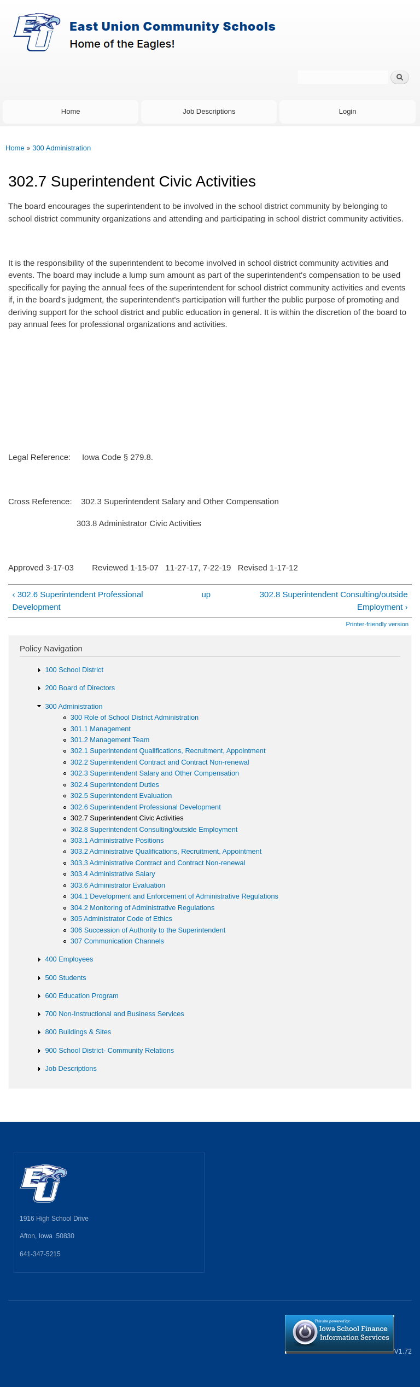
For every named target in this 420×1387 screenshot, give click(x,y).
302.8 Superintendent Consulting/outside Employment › (334, 600)
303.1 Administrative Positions (117, 840)
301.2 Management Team (110, 740)
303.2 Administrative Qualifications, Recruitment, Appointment (166, 851)
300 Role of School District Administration (135, 717)
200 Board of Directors (80, 688)
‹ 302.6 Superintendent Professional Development (77, 600)
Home (70, 111)
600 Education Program (81, 996)
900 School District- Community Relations (109, 1050)
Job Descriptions (209, 111)
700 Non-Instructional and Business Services (114, 1014)
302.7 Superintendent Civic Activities (127, 818)
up (206, 594)
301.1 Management (101, 729)
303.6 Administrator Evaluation (118, 885)
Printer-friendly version (377, 624)
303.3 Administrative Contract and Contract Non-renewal (158, 863)
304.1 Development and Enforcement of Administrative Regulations (174, 896)
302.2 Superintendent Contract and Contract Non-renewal (160, 762)
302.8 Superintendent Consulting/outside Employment (154, 829)
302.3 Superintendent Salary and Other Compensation (155, 773)
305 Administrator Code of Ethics (121, 918)
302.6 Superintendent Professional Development (146, 807)
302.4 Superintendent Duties (115, 784)
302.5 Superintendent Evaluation (121, 795)
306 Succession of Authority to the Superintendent (148, 930)
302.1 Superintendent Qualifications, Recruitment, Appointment (168, 751)
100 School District (74, 670)
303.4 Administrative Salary (113, 874)
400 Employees (69, 959)
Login (348, 111)
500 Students (65, 978)
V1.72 (348, 1351)
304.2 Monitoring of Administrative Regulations (143, 908)
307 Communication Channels (117, 941)
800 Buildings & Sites (78, 1032)
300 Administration (61, 148)
